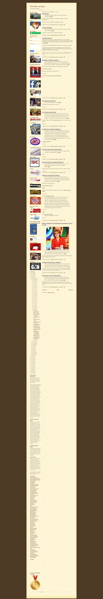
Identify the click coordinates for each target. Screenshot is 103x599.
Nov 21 (34, 291)
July (33, 346)
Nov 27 (34, 285)
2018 (32, 355)
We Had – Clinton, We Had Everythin (53, 75)
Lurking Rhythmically (33, 510)
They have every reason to (47, 68)
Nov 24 (34, 289)
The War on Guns (37, 6)
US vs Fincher (32, 549)
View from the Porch (33, 550)
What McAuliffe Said (33, 556)
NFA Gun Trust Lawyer (34, 520)
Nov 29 (34, 282)
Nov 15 (34, 298)
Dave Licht (44, 193)
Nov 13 (34, 301)
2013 (32, 362)
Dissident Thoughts (33, 491)
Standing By (32, 540)
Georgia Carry (32, 497)
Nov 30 (34, 281)
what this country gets (57, 120)
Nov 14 (34, 299)
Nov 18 (34, 295)
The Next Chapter (33, 542)
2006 (32, 371)
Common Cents (32, 487)
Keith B (44, 217)
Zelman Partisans (33, 557)
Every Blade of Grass (33, 492)
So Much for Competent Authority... (51, 129)
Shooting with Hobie (33, 534)
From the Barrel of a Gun (34, 495)
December (34, 278)
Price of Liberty (32, 525)
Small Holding (32, 538)
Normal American (33, 521)
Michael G (44, 73)
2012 (32, 363)
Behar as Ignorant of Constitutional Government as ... (36, 332)
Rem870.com (32, 530)
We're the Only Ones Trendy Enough (51, 149)
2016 (32, 358)
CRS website (66, 52)
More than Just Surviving (34, 515)
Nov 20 (34, 293)
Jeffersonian (32, 503)
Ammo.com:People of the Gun (35, 479)
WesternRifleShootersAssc (34, 555)
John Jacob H (32, 504)
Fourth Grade (32, 494)
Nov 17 (34, 297)
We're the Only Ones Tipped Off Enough (52, 162)
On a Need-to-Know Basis (49, 112)
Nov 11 (34, 303)
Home (58, 289)
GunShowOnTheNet (33, 501)
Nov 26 (34, 286)
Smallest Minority (33, 539)
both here (59, 47)
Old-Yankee (32, 522)
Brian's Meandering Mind (34, 484)
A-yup (43, 211)
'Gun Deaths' (47, 27)
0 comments (60, 24)
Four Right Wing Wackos (34, 493)
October (33, 342)
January (33, 354)
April (33, 350)
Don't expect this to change (47, 185)
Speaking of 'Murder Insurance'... (51, 60)
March (33, 351)
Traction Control (32, 546)
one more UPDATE (49, 214)
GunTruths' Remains (33, 502)
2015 (32, 359)
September (34, 343)
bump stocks (49, 48)
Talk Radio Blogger (33, 541)
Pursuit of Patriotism (33, 528)
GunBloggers (32, 498)
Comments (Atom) (50, 292)
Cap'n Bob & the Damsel (34, 485)
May (33, 349)
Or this (43, 187)
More (51, 16)
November (34, 279)
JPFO (31, 505)
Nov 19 (34, 294)
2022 (32, 273)
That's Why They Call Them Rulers (51, 275)
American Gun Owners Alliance (35, 478)
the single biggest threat (64, 268)
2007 (32, 370)
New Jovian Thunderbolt (34, 519)
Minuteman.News (33, 514)
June (33, 347)
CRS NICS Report (47, 38)
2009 (32, 367)
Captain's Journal (33, 486)
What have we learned (46, 141)
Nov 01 (34, 341)
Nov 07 (34, 307)
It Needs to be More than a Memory (51, 262)
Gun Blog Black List (33, 500)
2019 (32, 277)
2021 (32, 274)
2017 (32, 357)
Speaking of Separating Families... (51, 175)
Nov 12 (34, 302)
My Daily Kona (32, 516)
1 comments (60, 159)
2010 (32, 366)
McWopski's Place (33, 513)
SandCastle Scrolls (33, 532)
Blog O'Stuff (32, 483)
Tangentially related (50, 195)
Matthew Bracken (33, 512)
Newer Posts (44, 289)
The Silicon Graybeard (33, 543)
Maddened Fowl (32, 511)
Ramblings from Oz (33, 529)
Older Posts (71, 289)
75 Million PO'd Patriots (34, 477)
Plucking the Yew (33, 524)
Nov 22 (34, 290)
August (33, 345)
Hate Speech (35, 310)
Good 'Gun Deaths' (36, 311)
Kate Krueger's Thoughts (34, 506)
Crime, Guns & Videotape (34, 488)
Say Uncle (31, 533)
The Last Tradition (33, 507)
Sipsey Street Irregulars (34, 537)
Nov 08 (34, 306)
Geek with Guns (32, 496)
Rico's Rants (32, 531)
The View (57, 22)
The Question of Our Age (48, 101)
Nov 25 (34, 287)
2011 (32, 365)
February (33, 353)
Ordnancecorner (32, 523)
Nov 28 (34, 283)
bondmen (44, 156)
